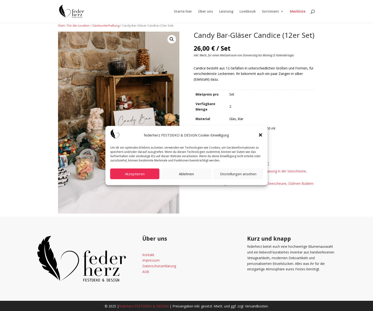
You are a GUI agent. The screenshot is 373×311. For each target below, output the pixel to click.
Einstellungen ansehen (238, 173)
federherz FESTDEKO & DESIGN (144, 306)
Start (61, 25)
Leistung (226, 12)
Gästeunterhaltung (105, 25)
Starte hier (183, 12)
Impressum (151, 260)
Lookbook (248, 12)
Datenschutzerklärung (159, 266)
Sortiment (270, 12)
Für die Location (78, 25)
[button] (260, 135)
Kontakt (148, 255)
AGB (145, 271)
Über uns (205, 12)
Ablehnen (186, 173)
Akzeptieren (135, 173)
